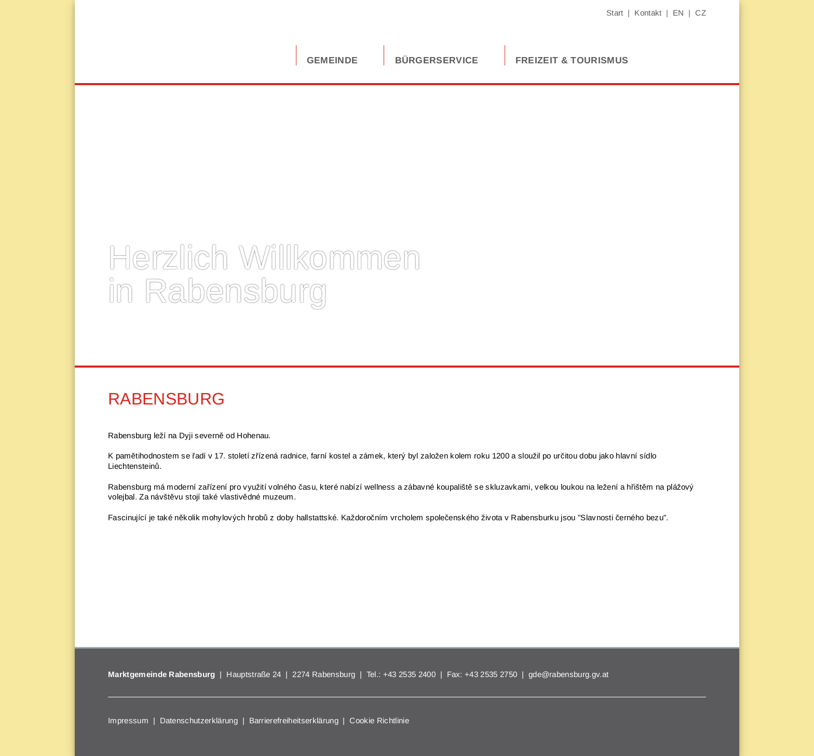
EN (678, 12)
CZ (700, 12)
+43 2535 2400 (409, 674)
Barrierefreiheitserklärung (293, 720)
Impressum (128, 720)
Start (614, 12)
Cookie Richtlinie (379, 720)
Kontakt (647, 12)
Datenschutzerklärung (199, 720)
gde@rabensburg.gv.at (568, 674)
